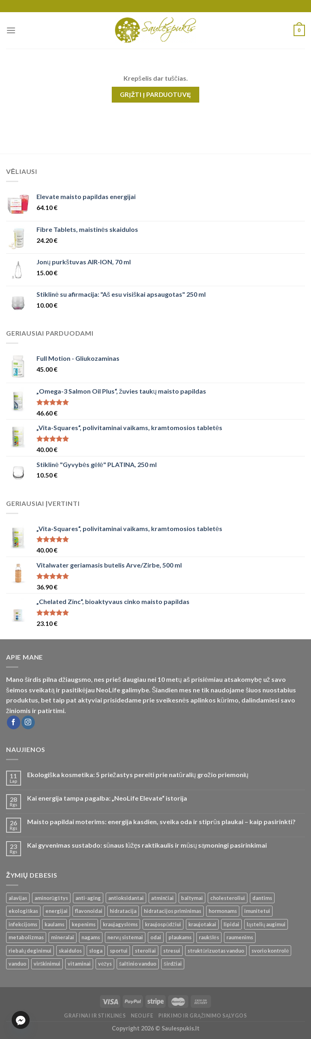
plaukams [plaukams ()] (180, 937)
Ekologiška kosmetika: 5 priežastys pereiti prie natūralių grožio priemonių (138, 774)
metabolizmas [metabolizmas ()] (26, 937)
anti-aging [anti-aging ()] (88, 898)
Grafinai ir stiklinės (95, 1016)
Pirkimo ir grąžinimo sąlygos (202, 1016)
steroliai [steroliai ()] (145, 950)
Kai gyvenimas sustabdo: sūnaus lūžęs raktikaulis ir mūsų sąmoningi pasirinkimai (147, 845)
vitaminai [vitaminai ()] (79, 963)
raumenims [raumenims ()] (239, 937)
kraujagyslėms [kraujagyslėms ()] (120, 924)
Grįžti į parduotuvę (155, 94)
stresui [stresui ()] (171, 950)
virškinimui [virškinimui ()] (47, 963)
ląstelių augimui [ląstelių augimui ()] (266, 924)
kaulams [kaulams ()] (54, 924)
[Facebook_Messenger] (21, 1020)
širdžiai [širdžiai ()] (173, 963)
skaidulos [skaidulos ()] (70, 950)
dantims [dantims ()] (262, 898)
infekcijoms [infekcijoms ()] (23, 924)
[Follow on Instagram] (28, 722)
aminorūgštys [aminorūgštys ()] (51, 898)
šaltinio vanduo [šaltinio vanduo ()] (137, 963)
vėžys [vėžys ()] (105, 963)
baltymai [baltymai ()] (192, 898)
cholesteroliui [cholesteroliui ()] (227, 898)
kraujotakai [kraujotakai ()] (202, 924)
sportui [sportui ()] (119, 950)
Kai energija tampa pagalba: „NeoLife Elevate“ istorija (107, 798)
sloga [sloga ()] (95, 950)
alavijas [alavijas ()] (18, 898)
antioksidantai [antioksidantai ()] (126, 898)
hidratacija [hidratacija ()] (123, 911)
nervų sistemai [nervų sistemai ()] (125, 937)
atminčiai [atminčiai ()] (162, 898)
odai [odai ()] (155, 937)
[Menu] (11, 30)
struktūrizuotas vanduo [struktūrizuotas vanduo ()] (215, 950)
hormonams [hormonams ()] (223, 911)
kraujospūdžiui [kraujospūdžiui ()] (163, 924)
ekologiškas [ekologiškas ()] (23, 911)
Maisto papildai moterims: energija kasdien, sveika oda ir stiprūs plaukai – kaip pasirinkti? (161, 821)
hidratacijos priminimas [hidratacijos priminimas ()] (172, 911)
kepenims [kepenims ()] (84, 924)
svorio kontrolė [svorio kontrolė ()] (270, 950)
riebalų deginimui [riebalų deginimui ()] (30, 950)
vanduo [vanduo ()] (17, 963)
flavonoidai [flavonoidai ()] (88, 911)
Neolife (142, 1016)
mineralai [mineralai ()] (62, 937)
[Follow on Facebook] (13, 722)
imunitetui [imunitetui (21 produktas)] (257, 911)
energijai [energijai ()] (56, 911)
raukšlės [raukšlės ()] (209, 937)
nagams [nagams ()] (90, 937)
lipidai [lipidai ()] (231, 924)
